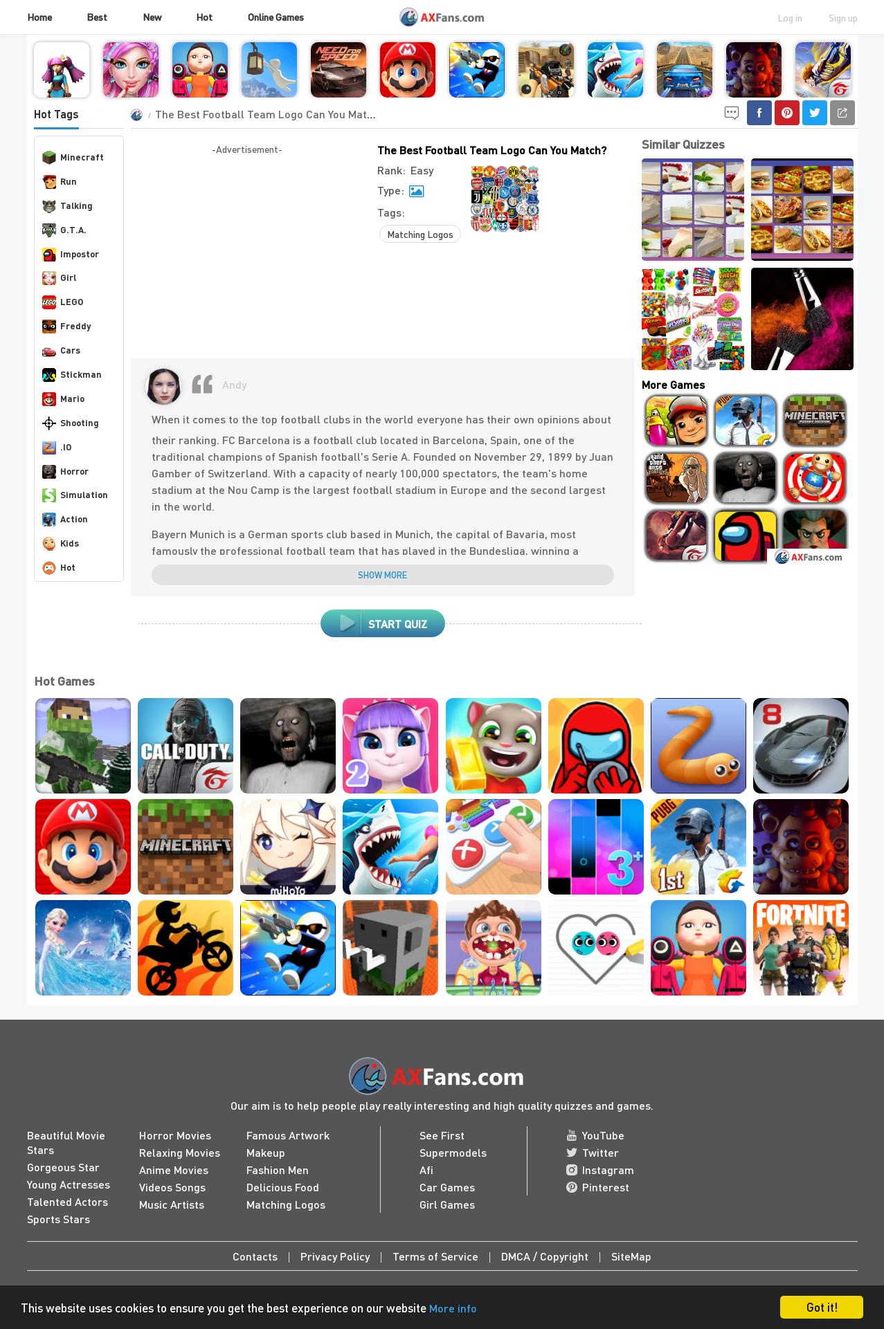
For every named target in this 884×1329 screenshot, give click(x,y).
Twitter (592, 1152)
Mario (63, 399)
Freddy (66, 326)
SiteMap (631, 1256)
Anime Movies (173, 1169)
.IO (56, 448)
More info (453, 1308)
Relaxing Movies (179, 1152)
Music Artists (171, 1204)
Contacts (255, 1256)
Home (39, 16)
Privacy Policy (335, 1256)
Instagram (600, 1169)
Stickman (72, 375)
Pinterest (597, 1187)
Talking (67, 206)
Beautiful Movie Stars (66, 1142)
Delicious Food (282, 1187)
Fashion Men (277, 1169)
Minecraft (73, 158)
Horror (65, 472)
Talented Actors (67, 1201)
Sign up (843, 17)
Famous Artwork (288, 1135)
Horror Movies (175, 1135)
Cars (61, 351)
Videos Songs (172, 1187)
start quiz (382, 623)
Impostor (70, 255)
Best (97, 16)
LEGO (62, 302)
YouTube (595, 1135)
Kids (60, 544)
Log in (789, 17)
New (152, 16)
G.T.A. (64, 230)
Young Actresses (68, 1184)
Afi (426, 1169)
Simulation (75, 495)
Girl (59, 278)
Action (65, 519)
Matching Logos (420, 234)
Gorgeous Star (63, 1167)
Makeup (265, 1152)
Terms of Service (435, 1256)
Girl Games (447, 1204)
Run (59, 182)
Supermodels (453, 1152)
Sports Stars (58, 1218)
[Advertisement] (247, 254)
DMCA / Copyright (544, 1256)
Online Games (276, 16)
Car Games (447, 1187)
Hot (204, 16)
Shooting (70, 423)
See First (442, 1135)
